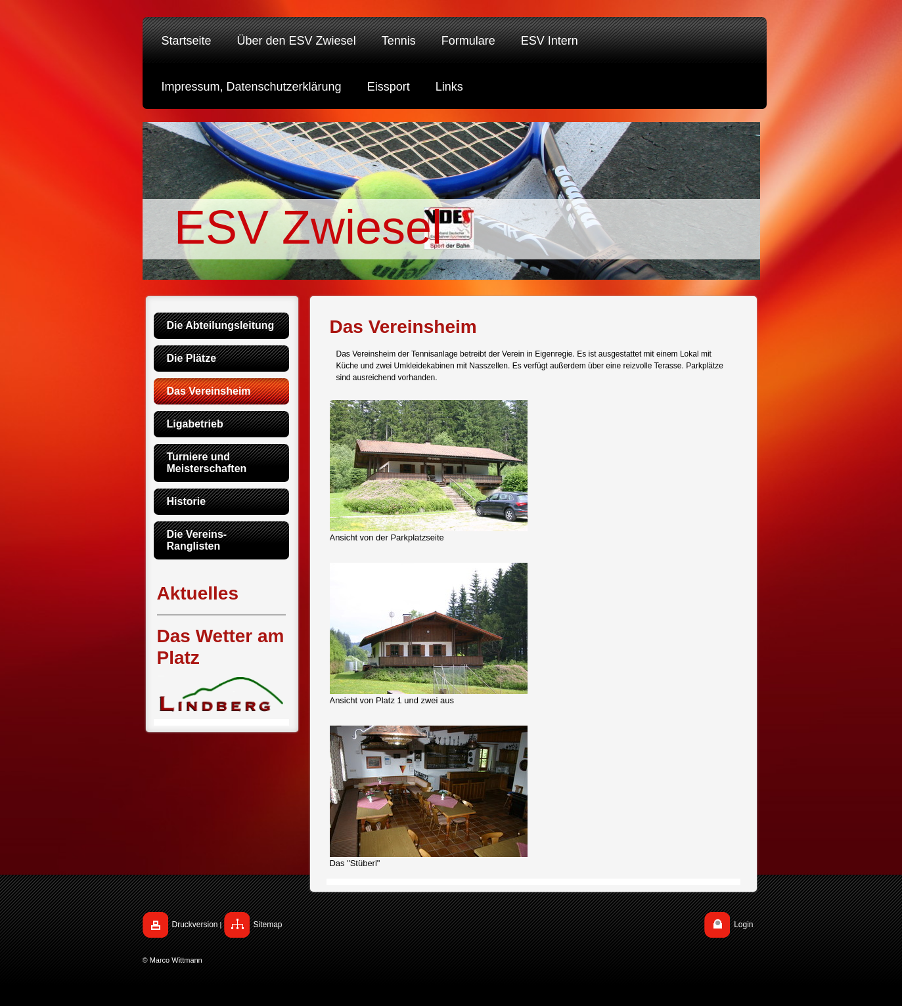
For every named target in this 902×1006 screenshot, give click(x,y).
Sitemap (268, 924)
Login (743, 924)
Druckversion (195, 924)
